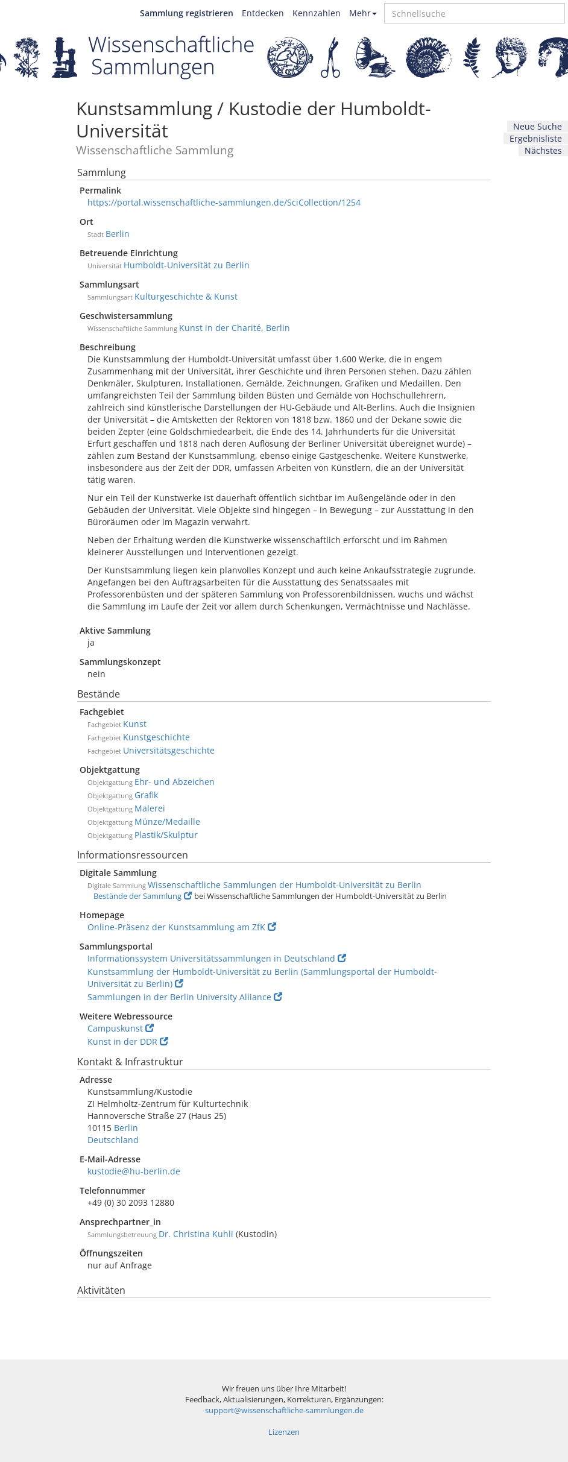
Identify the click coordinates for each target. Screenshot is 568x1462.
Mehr (363, 13)
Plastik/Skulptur (166, 834)
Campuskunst (120, 1028)
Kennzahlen (316, 13)
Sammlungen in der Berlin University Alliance (184, 997)
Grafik (146, 795)
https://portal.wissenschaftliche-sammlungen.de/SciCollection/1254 (224, 202)
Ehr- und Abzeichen (174, 781)
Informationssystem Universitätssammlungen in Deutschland (216, 958)
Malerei (149, 808)
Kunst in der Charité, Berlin (234, 327)
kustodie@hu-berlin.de (133, 1171)
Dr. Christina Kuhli (196, 1234)
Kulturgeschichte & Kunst (186, 296)
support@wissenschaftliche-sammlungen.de (284, 1410)
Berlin (118, 233)
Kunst (135, 723)
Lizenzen (284, 1432)
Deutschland (113, 1139)
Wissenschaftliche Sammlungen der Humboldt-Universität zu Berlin (284, 884)
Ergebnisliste (536, 138)
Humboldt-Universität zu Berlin (187, 265)
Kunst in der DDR (127, 1041)
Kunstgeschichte (156, 737)
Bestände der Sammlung (142, 896)
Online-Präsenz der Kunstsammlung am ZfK (181, 927)
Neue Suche (537, 126)
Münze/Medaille (167, 821)
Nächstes (543, 150)
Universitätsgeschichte (169, 750)
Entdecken (263, 13)
